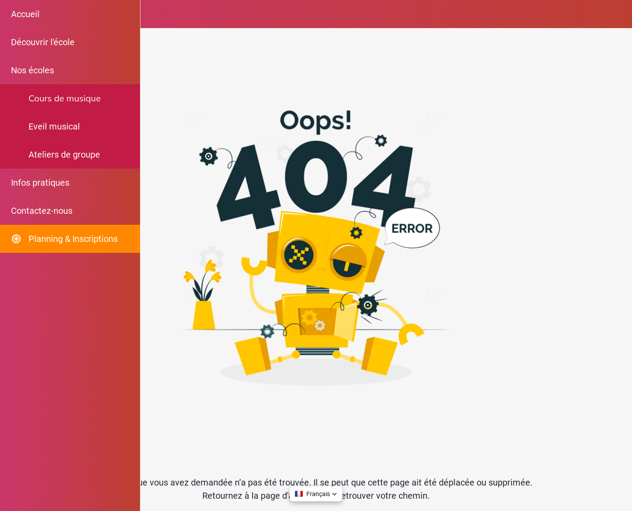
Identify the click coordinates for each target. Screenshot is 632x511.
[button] (316, 494)
